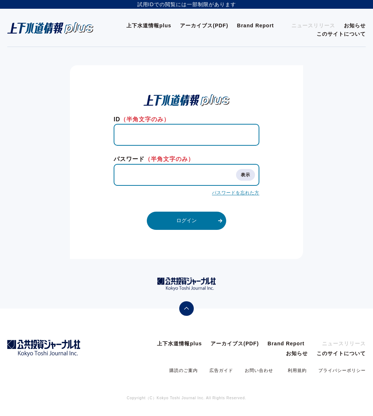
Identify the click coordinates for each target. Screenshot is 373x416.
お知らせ (355, 25)
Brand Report (255, 25)
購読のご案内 (183, 370)
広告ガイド (221, 370)
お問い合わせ (259, 370)
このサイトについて (341, 34)
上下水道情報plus (148, 25)
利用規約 (297, 370)
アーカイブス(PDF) (204, 25)
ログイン (186, 220)
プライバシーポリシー (342, 370)
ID (142, 119)
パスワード (154, 159)
